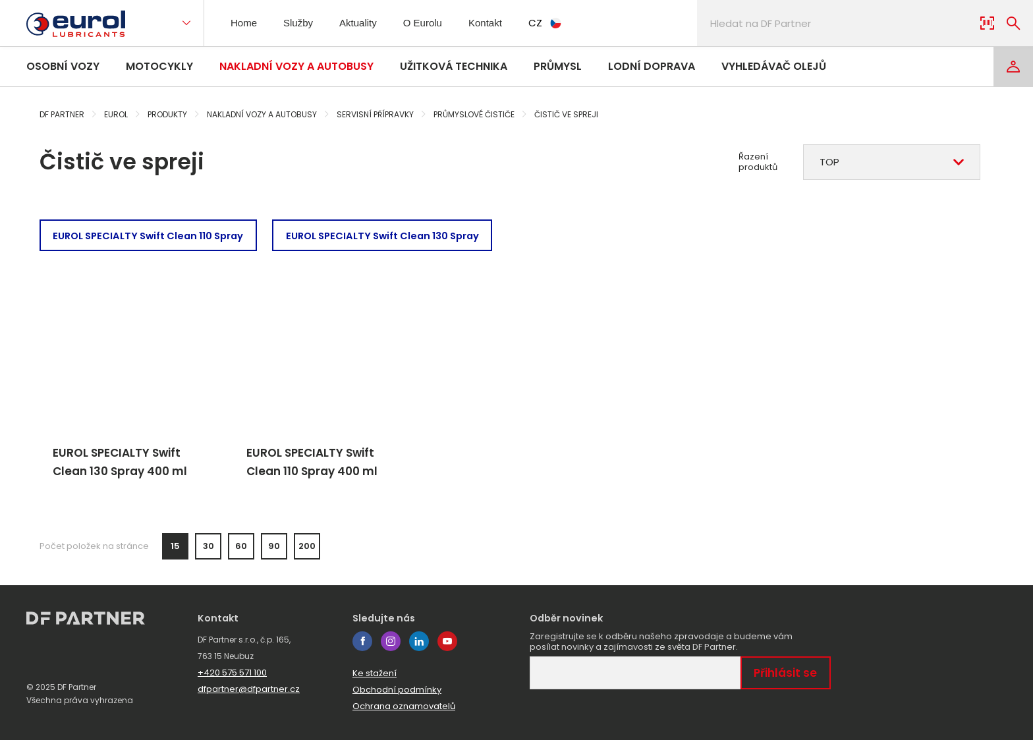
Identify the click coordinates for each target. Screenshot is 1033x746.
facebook (362, 647)
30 (208, 552)
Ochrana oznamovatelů (403, 712)
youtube (447, 647)
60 (241, 552)
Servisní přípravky (375, 114)
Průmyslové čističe (474, 114)
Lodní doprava (651, 66)
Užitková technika (453, 66)
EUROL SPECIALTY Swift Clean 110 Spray (154, 236)
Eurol (116, 114)
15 (175, 552)
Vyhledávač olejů (773, 66)
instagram (391, 647)
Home (245, 23)
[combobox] (891, 162)
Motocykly (159, 66)
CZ (558, 23)
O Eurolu (431, 23)
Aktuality (364, 23)
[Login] (1013, 66)
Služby (302, 23)
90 (274, 552)
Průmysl (558, 66)
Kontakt (496, 23)
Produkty (167, 114)
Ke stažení (374, 679)
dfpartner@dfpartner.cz (249, 695)
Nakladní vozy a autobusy (296, 66)
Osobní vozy (62, 66)
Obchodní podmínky (396, 695)
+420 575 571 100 (232, 678)
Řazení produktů (758, 162)
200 (307, 552)
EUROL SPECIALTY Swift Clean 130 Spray (401, 236)
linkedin (419, 647)
